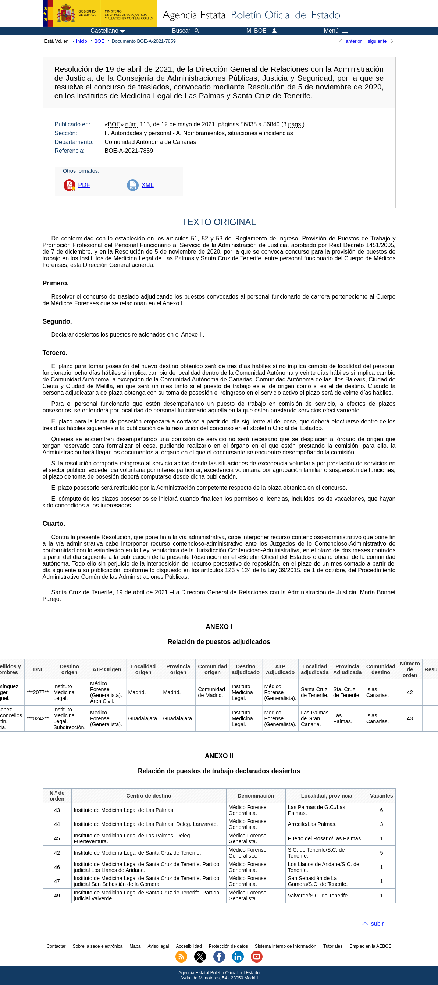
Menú (336, 31)
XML (148, 185)
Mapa (134, 946)
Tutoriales (332, 946)
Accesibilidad (189, 946)
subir (377, 924)
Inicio (81, 41)
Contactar (55, 946)
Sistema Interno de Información (285, 946)
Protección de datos (228, 946)
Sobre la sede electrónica (97, 946)
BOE (99, 41)
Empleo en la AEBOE (370, 946)
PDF (84, 185)
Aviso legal (158, 946)
